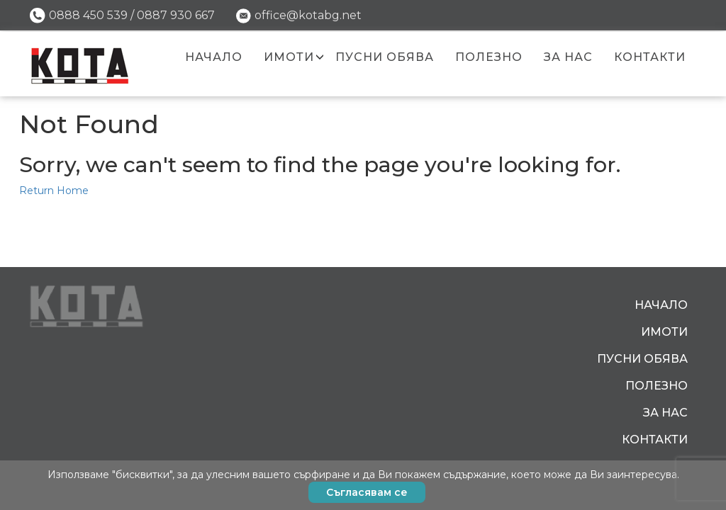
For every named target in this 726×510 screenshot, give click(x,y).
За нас (568, 57)
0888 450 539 (88, 15)
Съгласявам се (367, 492)
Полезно (489, 57)
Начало (213, 57)
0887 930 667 (176, 15)
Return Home (54, 190)
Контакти (650, 57)
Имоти (289, 57)
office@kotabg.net (308, 15)
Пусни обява (384, 57)
